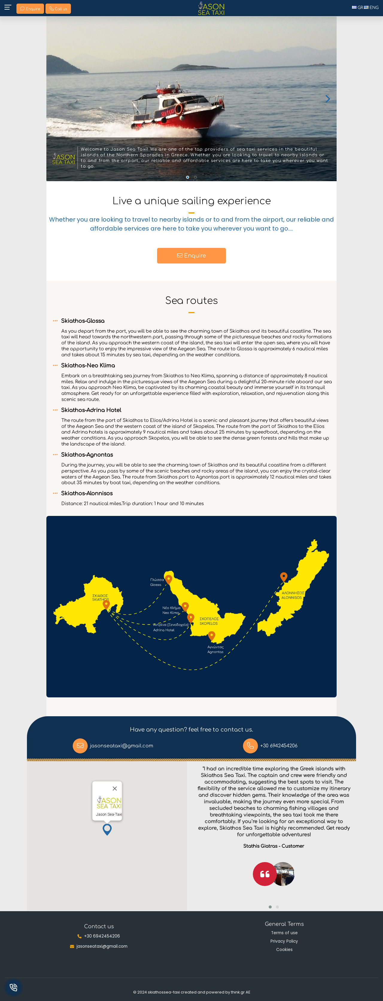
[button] (107, 830)
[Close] (114, 788)
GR (357, 7)
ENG (371, 7)
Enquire (191, 255)
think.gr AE (240, 992)
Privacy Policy (284, 941)
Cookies (284, 949)
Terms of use (284, 933)
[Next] (327, 98)
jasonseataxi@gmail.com (121, 746)
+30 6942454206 (278, 746)
